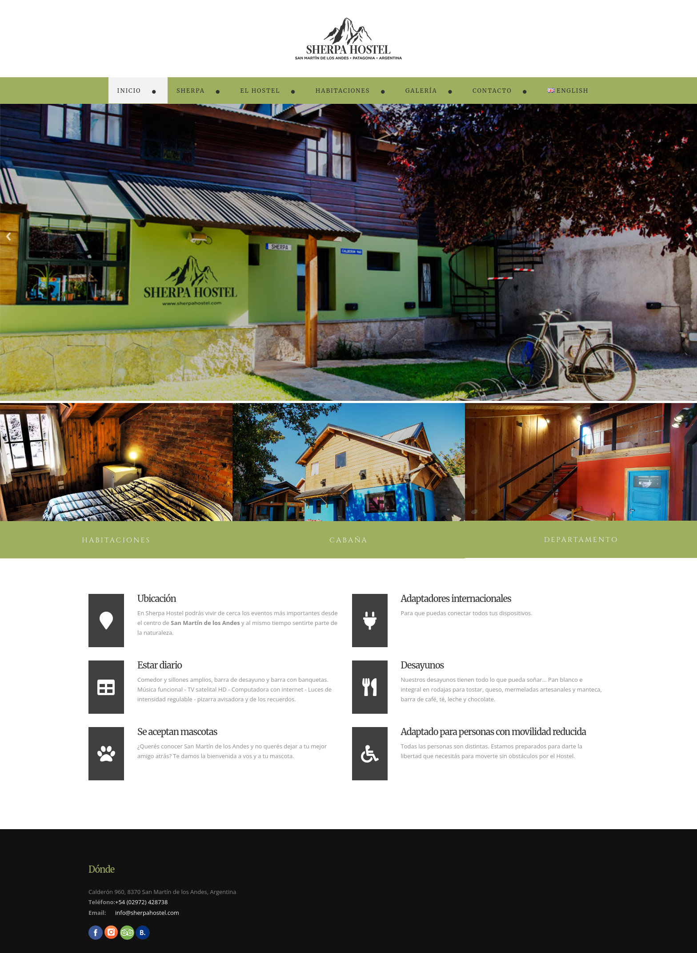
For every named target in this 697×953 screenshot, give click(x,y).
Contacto (492, 91)
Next (688, 236)
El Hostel (260, 91)
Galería (421, 91)
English (568, 91)
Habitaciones (343, 91)
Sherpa (190, 91)
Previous (8, 236)
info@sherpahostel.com (147, 913)
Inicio (129, 91)
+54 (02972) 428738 (141, 902)
